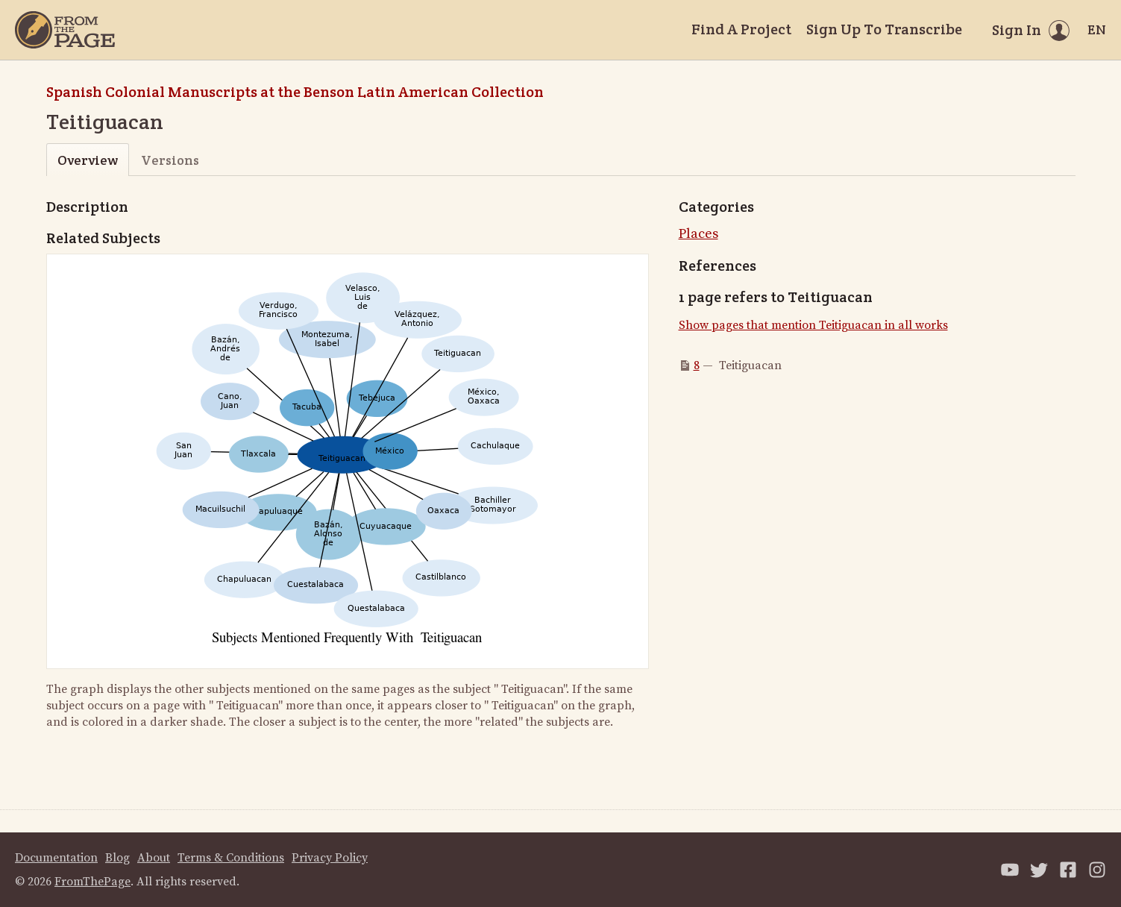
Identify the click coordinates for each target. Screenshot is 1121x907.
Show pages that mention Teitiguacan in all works (813, 325)
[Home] (65, 29)
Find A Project (741, 29)
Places (698, 233)
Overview (87, 160)
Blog (117, 857)
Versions (170, 160)
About (153, 857)
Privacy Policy (330, 857)
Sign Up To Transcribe (884, 29)
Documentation (56, 857)
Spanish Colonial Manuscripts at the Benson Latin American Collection (295, 91)
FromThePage (92, 881)
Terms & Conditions (231, 857)
